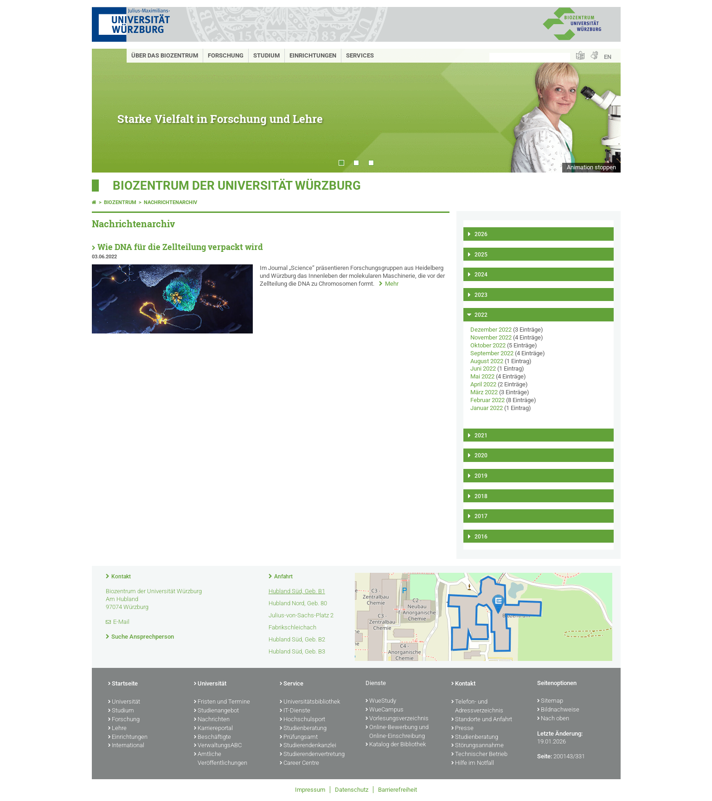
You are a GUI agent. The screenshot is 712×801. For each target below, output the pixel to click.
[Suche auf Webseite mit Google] (529, 57)
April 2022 (483, 384)
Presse (462, 728)
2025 (481, 254)
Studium (266, 55)
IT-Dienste (295, 711)
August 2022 (486, 361)
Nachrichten (212, 720)
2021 (481, 435)
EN (607, 56)
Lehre (117, 728)
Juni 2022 (483, 368)
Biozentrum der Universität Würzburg (237, 185)
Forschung (226, 55)
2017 (481, 516)
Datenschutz (351, 789)
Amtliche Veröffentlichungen (220, 759)
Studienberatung (303, 728)
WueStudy (381, 701)
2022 (481, 315)
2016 (481, 536)
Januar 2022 (486, 407)
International (126, 746)
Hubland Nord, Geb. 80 (298, 603)
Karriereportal (213, 728)
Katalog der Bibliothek (396, 745)
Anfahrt (283, 576)
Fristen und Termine (222, 702)
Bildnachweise (558, 710)
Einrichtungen (312, 55)
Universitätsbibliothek (310, 702)
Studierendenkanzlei (308, 746)
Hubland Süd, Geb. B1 (297, 591)
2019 (481, 476)
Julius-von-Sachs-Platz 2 (301, 615)
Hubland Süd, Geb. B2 (297, 639)
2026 (481, 234)
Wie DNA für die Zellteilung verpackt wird (180, 247)
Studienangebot (216, 711)
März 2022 (484, 392)
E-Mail (121, 621)
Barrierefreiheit (397, 789)
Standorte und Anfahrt (481, 720)
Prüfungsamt (299, 737)
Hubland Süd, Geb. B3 (297, 651)
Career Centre (299, 763)
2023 (481, 295)
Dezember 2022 (491, 329)
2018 (481, 496)
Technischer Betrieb (479, 754)
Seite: (544, 756)
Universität (124, 702)
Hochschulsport (302, 720)
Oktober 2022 (488, 345)
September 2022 (491, 353)
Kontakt (121, 576)
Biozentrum (120, 202)
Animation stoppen (591, 167)
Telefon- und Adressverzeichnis (477, 706)
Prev (108, 110)
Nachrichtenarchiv (170, 202)
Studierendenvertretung (312, 754)
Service (291, 684)
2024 (481, 274)
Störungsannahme (477, 746)
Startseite (123, 684)
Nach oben (553, 719)
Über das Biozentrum (164, 55)
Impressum (310, 789)
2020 (481, 455)
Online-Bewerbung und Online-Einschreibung (397, 732)
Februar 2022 (487, 400)
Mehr (391, 283)
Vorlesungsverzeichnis (397, 719)
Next (604, 110)
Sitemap (550, 701)
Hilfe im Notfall (472, 763)
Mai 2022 (482, 376)
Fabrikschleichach (292, 627)
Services (360, 55)
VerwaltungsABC (218, 746)
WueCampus (385, 710)
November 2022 (491, 337)
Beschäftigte (212, 737)
